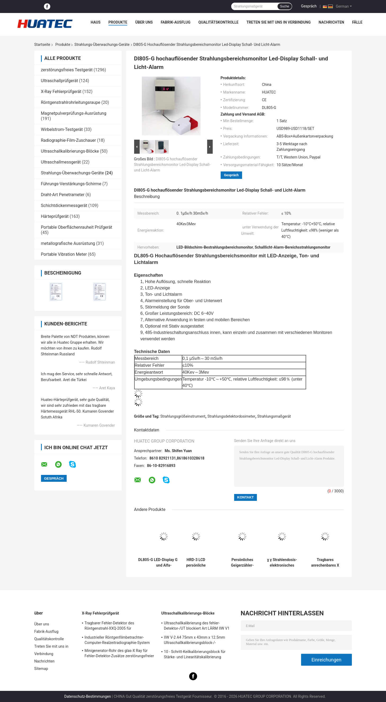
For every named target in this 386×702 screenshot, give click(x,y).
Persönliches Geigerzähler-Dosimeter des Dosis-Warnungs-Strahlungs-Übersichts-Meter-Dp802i (242, 563)
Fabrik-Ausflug (175, 22)
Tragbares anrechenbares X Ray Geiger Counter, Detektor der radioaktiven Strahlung (325, 563)
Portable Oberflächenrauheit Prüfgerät (76, 227)
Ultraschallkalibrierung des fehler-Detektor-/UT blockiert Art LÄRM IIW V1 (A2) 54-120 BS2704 (197, 626)
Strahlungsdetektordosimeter (231, 416)
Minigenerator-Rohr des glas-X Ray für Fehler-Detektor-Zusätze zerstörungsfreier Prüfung (119, 654)
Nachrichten (331, 22)
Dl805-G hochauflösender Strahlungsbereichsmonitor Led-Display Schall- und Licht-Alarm (172, 164)
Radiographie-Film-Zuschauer (68, 140)
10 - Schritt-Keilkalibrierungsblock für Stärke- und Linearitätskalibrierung (195, 654)
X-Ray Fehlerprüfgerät (61, 91)
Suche (284, 6)
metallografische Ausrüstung (68, 243)
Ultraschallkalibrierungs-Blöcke (70, 151)
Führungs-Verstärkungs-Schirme (71, 183)
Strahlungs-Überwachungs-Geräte (101, 44)
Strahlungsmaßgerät (274, 416)
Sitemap (41, 668)
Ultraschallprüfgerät (59, 80)
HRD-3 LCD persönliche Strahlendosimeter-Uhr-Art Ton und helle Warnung (196, 563)
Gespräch (309, 6)
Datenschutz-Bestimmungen (87, 696)
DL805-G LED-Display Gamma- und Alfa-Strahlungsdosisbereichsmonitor (164, 563)
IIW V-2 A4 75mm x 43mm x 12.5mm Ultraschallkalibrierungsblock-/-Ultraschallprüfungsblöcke (194, 640)
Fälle (357, 22)
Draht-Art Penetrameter (63, 194)
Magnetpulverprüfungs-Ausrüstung (73, 113)
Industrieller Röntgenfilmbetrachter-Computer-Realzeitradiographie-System (117, 640)
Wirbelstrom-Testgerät (62, 129)
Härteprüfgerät (55, 216)
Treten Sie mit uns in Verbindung (278, 22)
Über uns (144, 22)
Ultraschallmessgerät (61, 162)
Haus (96, 22)
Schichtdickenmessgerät (64, 205)
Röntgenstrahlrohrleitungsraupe (71, 102)
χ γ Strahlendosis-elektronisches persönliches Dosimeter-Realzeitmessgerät (282, 563)
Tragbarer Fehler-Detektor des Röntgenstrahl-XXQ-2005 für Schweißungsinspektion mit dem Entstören (120, 626)
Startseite (42, 44)
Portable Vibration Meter (64, 254)
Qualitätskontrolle (218, 22)
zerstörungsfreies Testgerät (67, 69)
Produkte (117, 22)
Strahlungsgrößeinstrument (182, 416)
